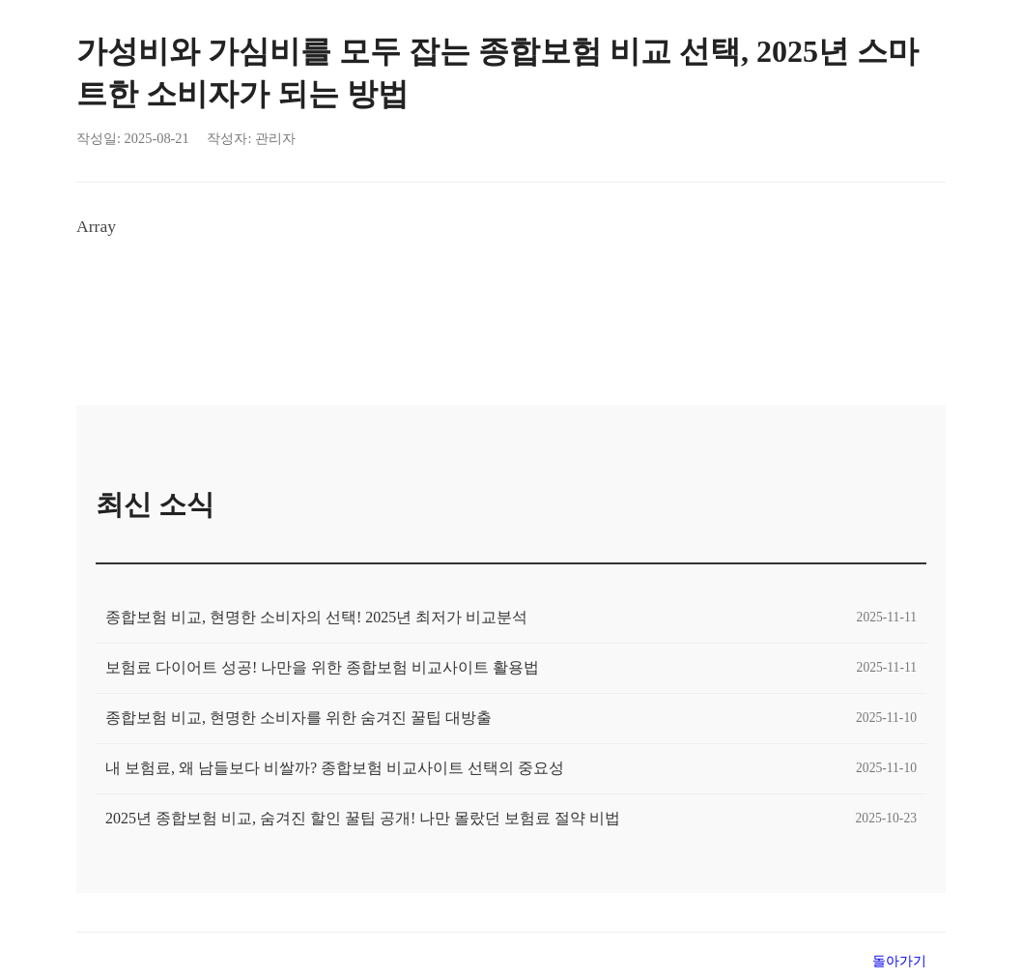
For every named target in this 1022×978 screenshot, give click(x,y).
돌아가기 (899, 960)
